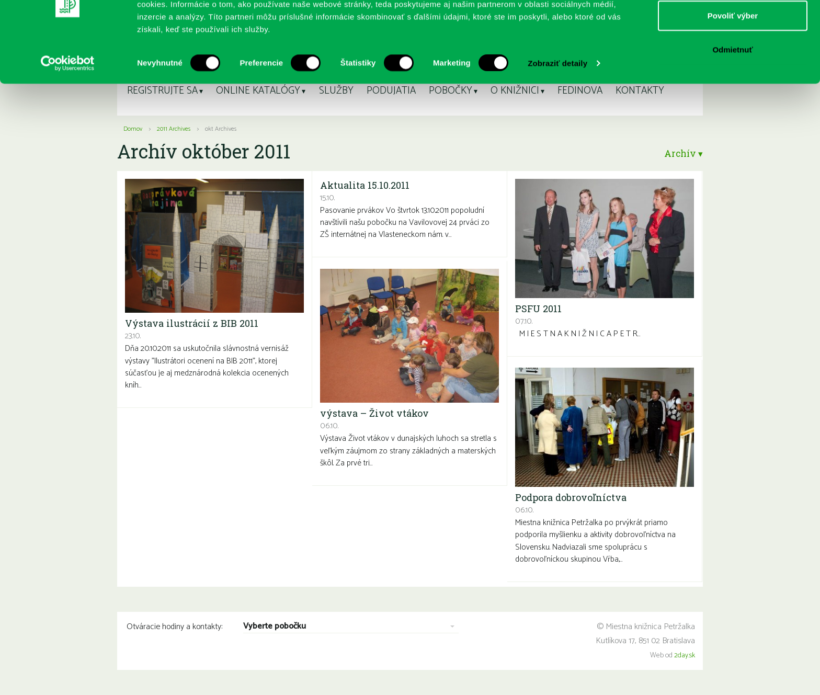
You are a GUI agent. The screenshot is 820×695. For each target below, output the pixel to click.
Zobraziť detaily (557, 109)
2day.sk (684, 656)
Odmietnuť (732, 96)
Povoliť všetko (732, 27)
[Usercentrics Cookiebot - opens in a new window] (67, 110)
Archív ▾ (682, 153)
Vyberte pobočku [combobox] (274, 626)
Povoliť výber (733, 62)
